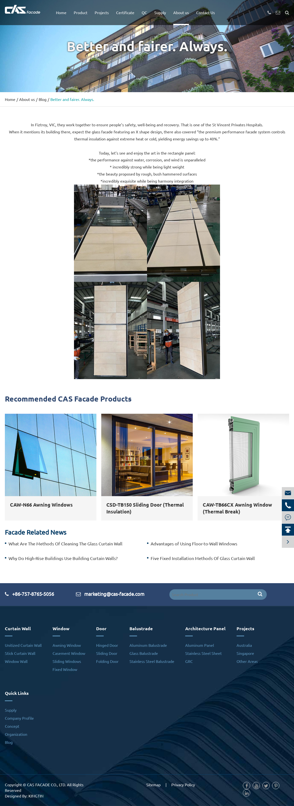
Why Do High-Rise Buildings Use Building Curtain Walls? (63, 558)
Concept (12, 726)
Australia (244, 645)
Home (61, 12)
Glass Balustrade (143, 653)
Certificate (125, 12)
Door (101, 628)
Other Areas (247, 661)
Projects (102, 12)
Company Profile (19, 718)
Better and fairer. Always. (72, 99)
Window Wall (16, 661)
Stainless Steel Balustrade (151, 661)
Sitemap (153, 784)
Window (61, 628)
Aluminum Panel (199, 645)
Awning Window (67, 645)
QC (144, 12)
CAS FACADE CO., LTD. (46, 784)
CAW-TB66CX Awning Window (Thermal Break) (237, 508)
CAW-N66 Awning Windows (41, 504)
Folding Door (107, 661)
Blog (42, 99)
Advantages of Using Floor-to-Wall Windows (194, 543)
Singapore (245, 653)
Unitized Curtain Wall (23, 645)
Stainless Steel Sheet (203, 653)
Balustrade (141, 628)
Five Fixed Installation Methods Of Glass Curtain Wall (203, 558)
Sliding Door (106, 653)
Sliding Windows (67, 661)
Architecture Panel (205, 628)
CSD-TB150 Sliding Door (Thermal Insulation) (145, 508)
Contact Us (205, 12)
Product (80, 12)
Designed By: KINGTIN (24, 795)
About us (181, 12)
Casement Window (69, 653)
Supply (160, 12)
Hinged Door (107, 645)
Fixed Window (65, 669)
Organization (16, 734)
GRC (189, 661)
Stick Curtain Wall (20, 653)
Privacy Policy (183, 784)
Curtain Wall (18, 628)
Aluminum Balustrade (148, 645)
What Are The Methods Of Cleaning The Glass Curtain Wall (65, 543)
